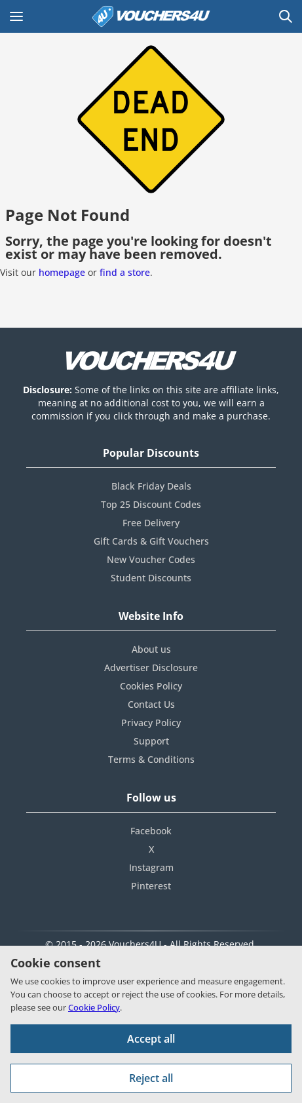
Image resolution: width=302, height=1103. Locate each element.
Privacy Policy (151, 722)
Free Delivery (151, 522)
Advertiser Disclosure (151, 667)
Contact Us (151, 704)
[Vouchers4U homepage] (151, 16)
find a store (125, 272)
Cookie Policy (94, 1007)
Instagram (151, 867)
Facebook (151, 830)
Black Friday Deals (151, 486)
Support (151, 741)
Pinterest (151, 886)
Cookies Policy (151, 686)
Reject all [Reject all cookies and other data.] (151, 1078)
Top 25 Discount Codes (151, 504)
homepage (62, 272)
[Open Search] (285, 16)
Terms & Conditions (151, 759)
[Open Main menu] (16, 16)
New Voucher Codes (151, 559)
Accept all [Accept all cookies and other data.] (151, 1039)
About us (151, 649)
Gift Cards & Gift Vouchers (151, 541)
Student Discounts (151, 577)
